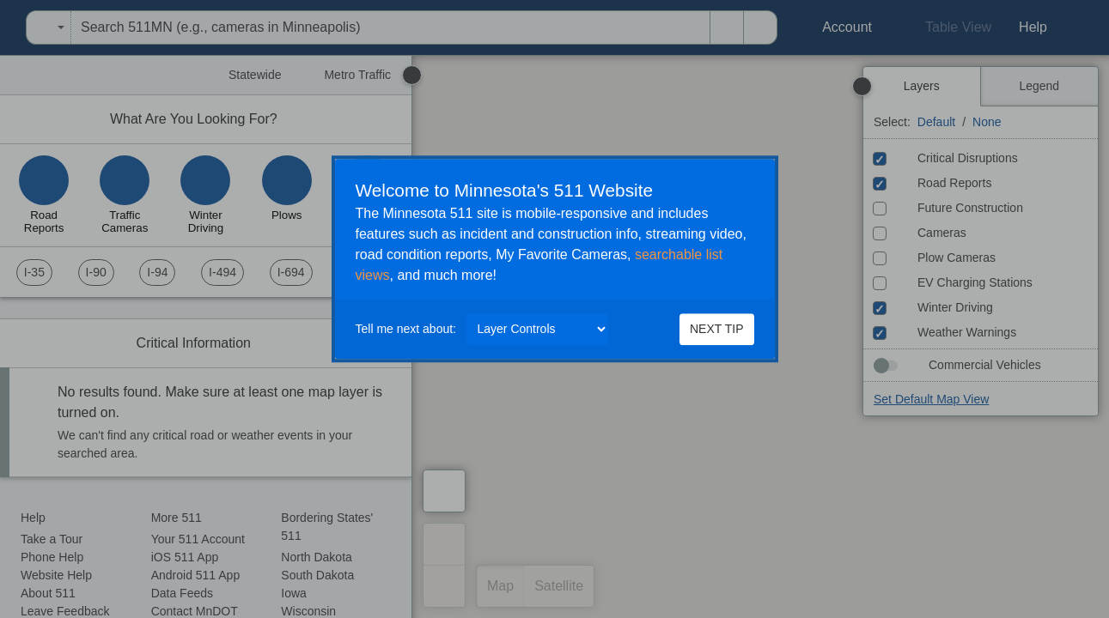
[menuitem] (5, 27)
